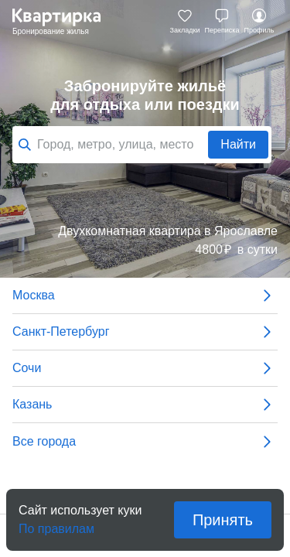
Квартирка (64, 22)
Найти (238, 144)
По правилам (56, 524)
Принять (223, 519)
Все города (145, 441)
